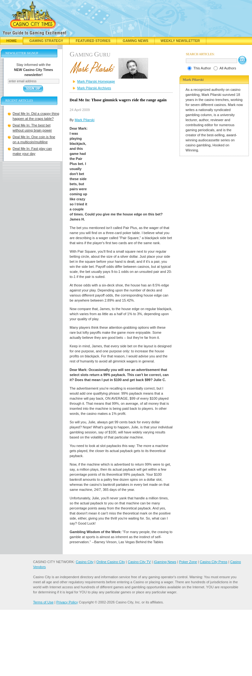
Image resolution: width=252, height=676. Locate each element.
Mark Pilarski (84, 120)
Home (11, 41)
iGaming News (165, 562)
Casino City (84, 562)
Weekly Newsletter (180, 41)
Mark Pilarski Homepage (96, 81)
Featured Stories (93, 41)
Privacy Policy (67, 602)
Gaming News (135, 41)
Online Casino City (110, 562)
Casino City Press (213, 562)
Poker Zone (188, 562)
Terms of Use (43, 602)
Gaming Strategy (46, 41)
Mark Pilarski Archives (94, 88)
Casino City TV (139, 562)
